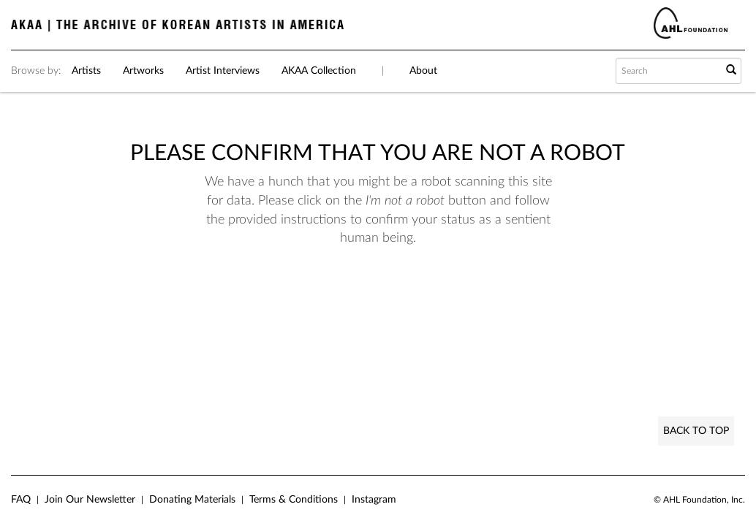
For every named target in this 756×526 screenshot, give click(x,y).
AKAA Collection (318, 71)
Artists (86, 71)
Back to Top (696, 431)
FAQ (21, 500)
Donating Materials (192, 500)
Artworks (143, 71)
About (423, 71)
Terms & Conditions (293, 500)
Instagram (374, 500)
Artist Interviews (223, 71)
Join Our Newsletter (90, 500)
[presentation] (398, 294)
